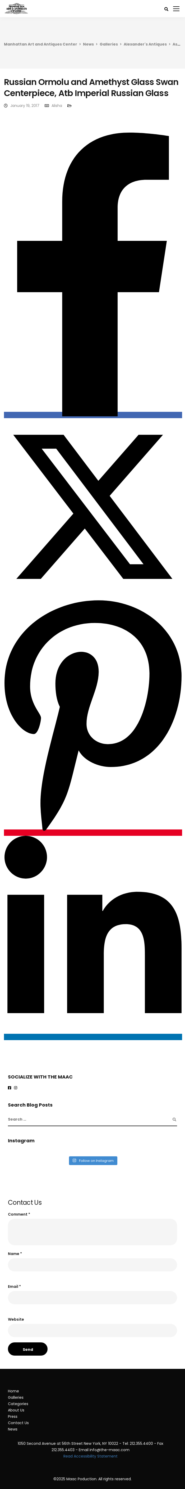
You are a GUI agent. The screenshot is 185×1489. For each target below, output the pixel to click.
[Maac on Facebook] (10, 1088)
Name (15, 1254)
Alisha (57, 105)
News (88, 44)
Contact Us (18, 1422)
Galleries (109, 44)
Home (13, 1391)
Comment (19, 1214)
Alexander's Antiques (145, 44)
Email (14, 1286)
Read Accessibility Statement (90, 1456)
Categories (18, 1403)
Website (16, 1319)
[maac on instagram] (16, 1088)
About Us (16, 1410)
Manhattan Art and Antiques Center (40, 44)
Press (12, 1416)
